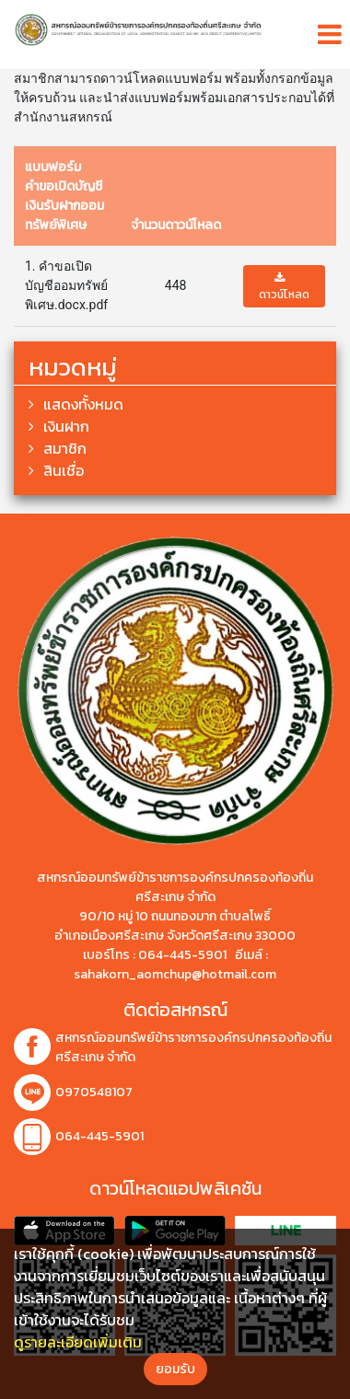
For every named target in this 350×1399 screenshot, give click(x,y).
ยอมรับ (175, 1369)
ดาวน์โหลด (284, 287)
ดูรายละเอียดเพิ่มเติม (78, 1342)
